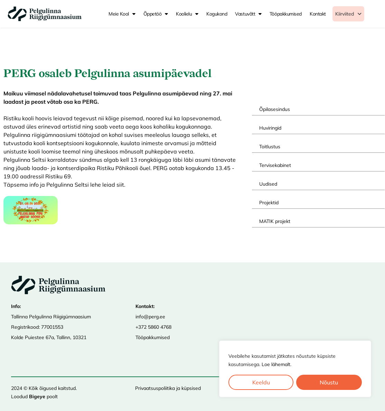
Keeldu (261, 382)
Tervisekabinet (275, 165)
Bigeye (37, 396)
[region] (295, 368)
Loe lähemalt (276, 364)
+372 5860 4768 (153, 327)
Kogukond (216, 14)
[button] (354, 14)
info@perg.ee (150, 316)
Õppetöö (155, 14)
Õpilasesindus (274, 109)
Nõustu (329, 382)
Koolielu (187, 14)
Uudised (268, 184)
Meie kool (122, 14)
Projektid (269, 202)
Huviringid (270, 128)
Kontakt (318, 14)
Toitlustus (269, 146)
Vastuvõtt (248, 14)
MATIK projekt (274, 221)
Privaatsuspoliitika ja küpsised (168, 388)
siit (120, 184)
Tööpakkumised (286, 14)
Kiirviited (355, 14)
